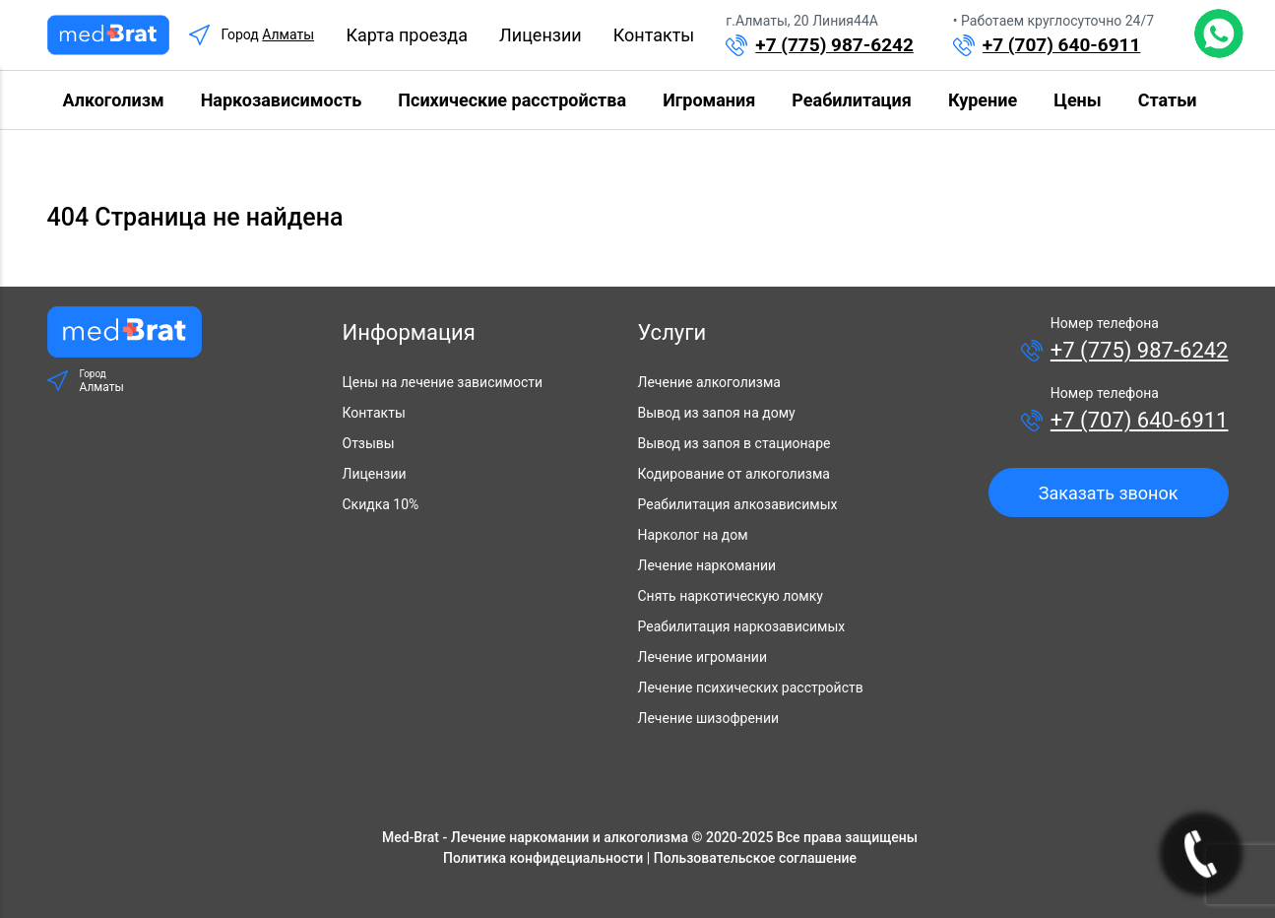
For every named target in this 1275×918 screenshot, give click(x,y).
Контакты (654, 35)
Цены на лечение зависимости (443, 382)
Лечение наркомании (707, 565)
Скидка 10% (381, 504)
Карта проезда (407, 35)
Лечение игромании (702, 657)
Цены (1077, 100)
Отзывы (369, 443)
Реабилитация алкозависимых (738, 504)
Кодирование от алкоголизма (734, 474)
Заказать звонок (1109, 493)
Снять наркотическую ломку (730, 596)
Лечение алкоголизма (709, 382)
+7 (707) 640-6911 (1062, 44)
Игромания (709, 100)
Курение (982, 100)
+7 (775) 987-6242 (834, 44)
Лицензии (540, 35)
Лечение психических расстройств (750, 687)
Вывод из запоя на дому (717, 413)
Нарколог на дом (693, 535)
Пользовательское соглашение (755, 858)
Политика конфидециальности (543, 858)
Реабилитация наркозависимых (742, 626)
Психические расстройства (512, 100)
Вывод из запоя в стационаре (734, 443)
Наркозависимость (281, 100)
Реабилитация (851, 100)
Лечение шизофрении (709, 718)
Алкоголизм (113, 100)
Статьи (1167, 100)
